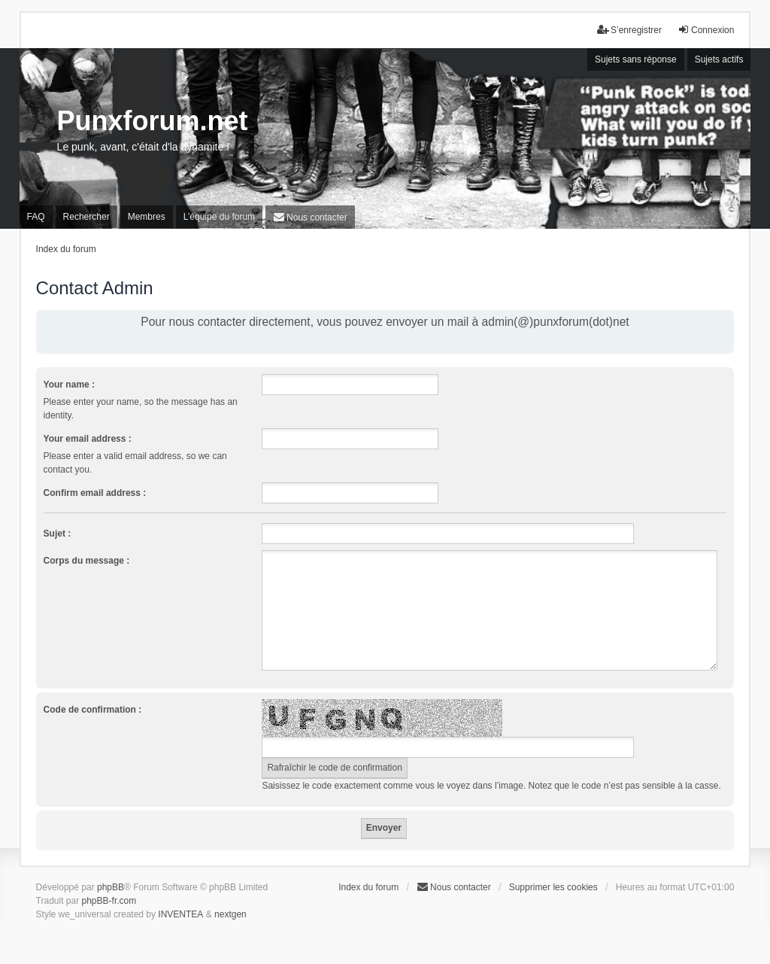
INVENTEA (180, 914)
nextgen (230, 914)
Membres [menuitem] (146, 216)
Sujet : (57, 533)
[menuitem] (310, 217)
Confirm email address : (95, 493)
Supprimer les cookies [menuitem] (553, 887)
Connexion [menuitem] (706, 29)
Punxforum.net (152, 120)
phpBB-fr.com (109, 901)
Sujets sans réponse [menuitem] (636, 59)
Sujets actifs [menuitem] (719, 59)
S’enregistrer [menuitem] (629, 29)
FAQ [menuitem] (36, 216)
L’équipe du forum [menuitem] (219, 216)
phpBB (110, 887)
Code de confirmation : (93, 709)
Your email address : (88, 438)
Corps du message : (87, 560)
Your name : (69, 384)
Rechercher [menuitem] (86, 216)
